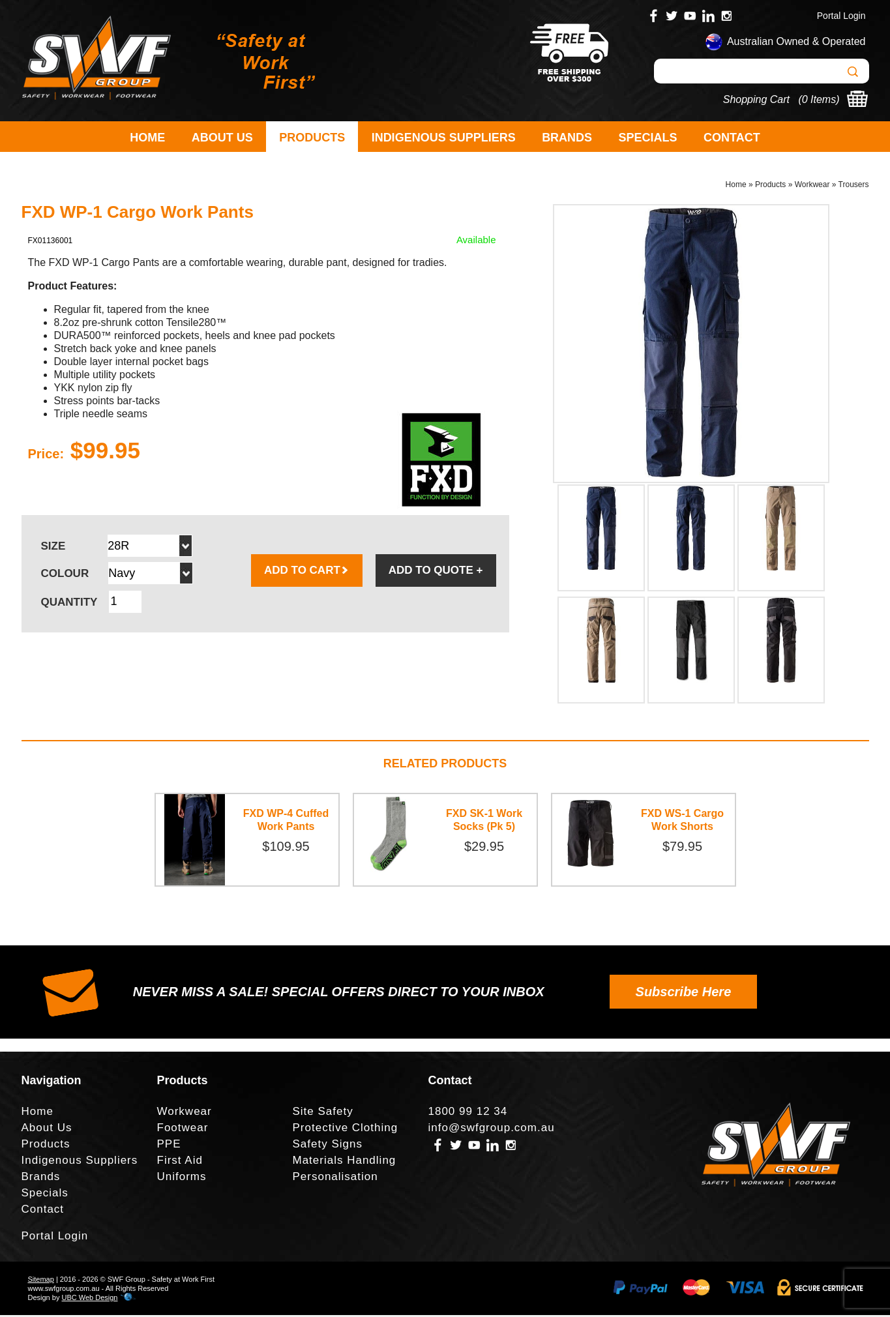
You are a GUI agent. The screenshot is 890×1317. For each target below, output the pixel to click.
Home (147, 137)
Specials (648, 137)
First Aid (180, 1162)
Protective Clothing (345, 1129)
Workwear (812, 186)
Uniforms (182, 1178)
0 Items (819, 99)
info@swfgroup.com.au (491, 1129)
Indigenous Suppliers (444, 137)
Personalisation (335, 1178)
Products (312, 137)
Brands (567, 137)
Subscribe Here (684, 993)
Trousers (853, 186)
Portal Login (841, 15)
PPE (169, 1146)
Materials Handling (344, 1162)
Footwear (183, 1129)
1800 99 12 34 (468, 1113)
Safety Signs (328, 1146)
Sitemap (41, 1281)
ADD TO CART (306, 572)
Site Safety (323, 1113)
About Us (222, 137)
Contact (732, 137)
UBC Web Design (89, 1299)
